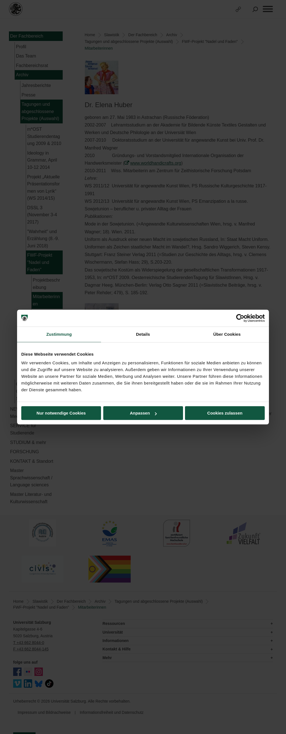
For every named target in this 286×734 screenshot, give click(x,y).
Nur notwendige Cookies (61, 413)
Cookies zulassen (225, 413)
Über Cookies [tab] (227, 334)
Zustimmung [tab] (59, 334)
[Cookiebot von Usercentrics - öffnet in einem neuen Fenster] (240, 318)
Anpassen (143, 413)
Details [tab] (143, 334)
